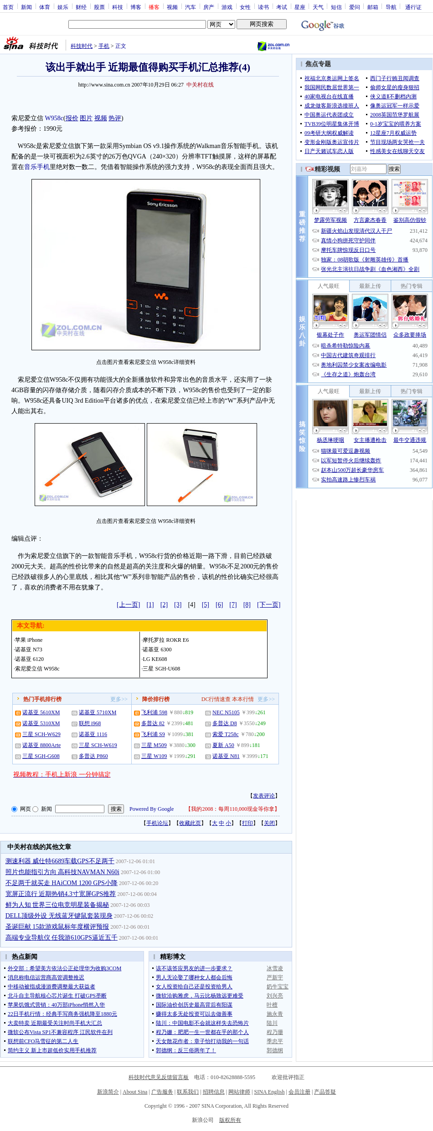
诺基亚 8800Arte (41, 745)
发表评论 (264, 796)
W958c (54, 118)
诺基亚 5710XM (97, 712)
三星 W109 (154, 756)
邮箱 (372, 7)
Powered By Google (151, 809)
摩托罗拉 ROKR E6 (166, 640)
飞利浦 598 (154, 712)
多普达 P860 (93, 756)
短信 (336, 7)
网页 (25, 809)
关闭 (269, 823)
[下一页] (268, 604)
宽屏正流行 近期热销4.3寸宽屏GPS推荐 (60, 893)
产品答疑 (325, 1092)
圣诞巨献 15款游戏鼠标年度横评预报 (57, 926)
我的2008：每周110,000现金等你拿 (232, 809)
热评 (114, 118)
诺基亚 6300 (157, 649)
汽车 (190, 7)
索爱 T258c (225, 734)
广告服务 (162, 1092)
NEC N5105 (226, 712)
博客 (135, 7)
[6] (219, 604)
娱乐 (62, 7)
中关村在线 (200, 85)
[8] (247, 604)
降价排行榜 (156, 699)
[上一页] (128, 604)
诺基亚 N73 (28, 649)
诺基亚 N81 (226, 756)
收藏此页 (190, 823)
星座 (299, 7)
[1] (150, 604)
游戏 (227, 7)
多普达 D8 (224, 723)
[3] (177, 604)
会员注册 (299, 1092)
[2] (164, 604)
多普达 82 (153, 723)
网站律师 (239, 1092)
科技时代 (82, 46)
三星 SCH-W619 (98, 745)
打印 (247, 823)
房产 (208, 7)
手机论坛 (157, 823)
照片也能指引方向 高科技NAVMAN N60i (62, 872)
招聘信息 (214, 1092)
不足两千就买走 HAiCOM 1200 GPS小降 (61, 883)
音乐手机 (37, 167)
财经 (81, 7)
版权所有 (230, 1120)
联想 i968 (90, 723)
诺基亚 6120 (29, 659)
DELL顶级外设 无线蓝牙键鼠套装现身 (59, 915)
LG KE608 (155, 659)
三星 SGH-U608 (161, 668)
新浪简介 (108, 1092)
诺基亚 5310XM (41, 723)
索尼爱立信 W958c (37, 668)
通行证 (413, 7)
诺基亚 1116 (93, 734)
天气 (318, 7)
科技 (117, 7)
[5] (205, 604)
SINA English (269, 1092)
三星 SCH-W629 (41, 734)
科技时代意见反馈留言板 (159, 1077)
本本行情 (243, 699)
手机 (103, 46)
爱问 (354, 7)
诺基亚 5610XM (41, 712)
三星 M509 (154, 745)
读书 (263, 7)
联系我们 (188, 1092)
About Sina (135, 1092)
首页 (8, 7)
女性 (245, 7)
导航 (391, 7)
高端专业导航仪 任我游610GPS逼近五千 (61, 937)
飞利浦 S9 (153, 734)
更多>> (119, 699)
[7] (233, 604)
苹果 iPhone (28, 640)
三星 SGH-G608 (41, 756)
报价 (72, 118)
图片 (86, 118)
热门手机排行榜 (42, 699)
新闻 (26, 7)
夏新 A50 (223, 745)
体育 (44, 7)
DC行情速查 (216, 699)
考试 (281, 7)
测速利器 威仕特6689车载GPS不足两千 (59, 861)
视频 (172, 7)
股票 (99, 7)
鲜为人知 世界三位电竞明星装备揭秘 (57, 904)
